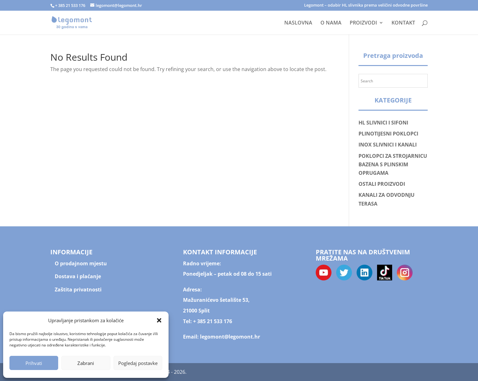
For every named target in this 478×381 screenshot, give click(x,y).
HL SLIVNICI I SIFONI (383, 122)
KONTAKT (403, 23)
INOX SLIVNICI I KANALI (387, 144)
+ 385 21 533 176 (212, 321)
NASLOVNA (298, 23)
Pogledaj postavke (138, 363)
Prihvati (33, 363)
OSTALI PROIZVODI (381, 183)
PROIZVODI (363, 23)
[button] (159, 320)
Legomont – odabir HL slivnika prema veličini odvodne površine (366, 5)
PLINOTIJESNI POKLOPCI (388, 133)
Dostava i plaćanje (78, 276)
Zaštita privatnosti (78, 289)
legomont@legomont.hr (229, 336)
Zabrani (85, 363)
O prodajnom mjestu (81, 263)
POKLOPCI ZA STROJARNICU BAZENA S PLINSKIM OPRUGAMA (392, 164)
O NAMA (331, 23)
